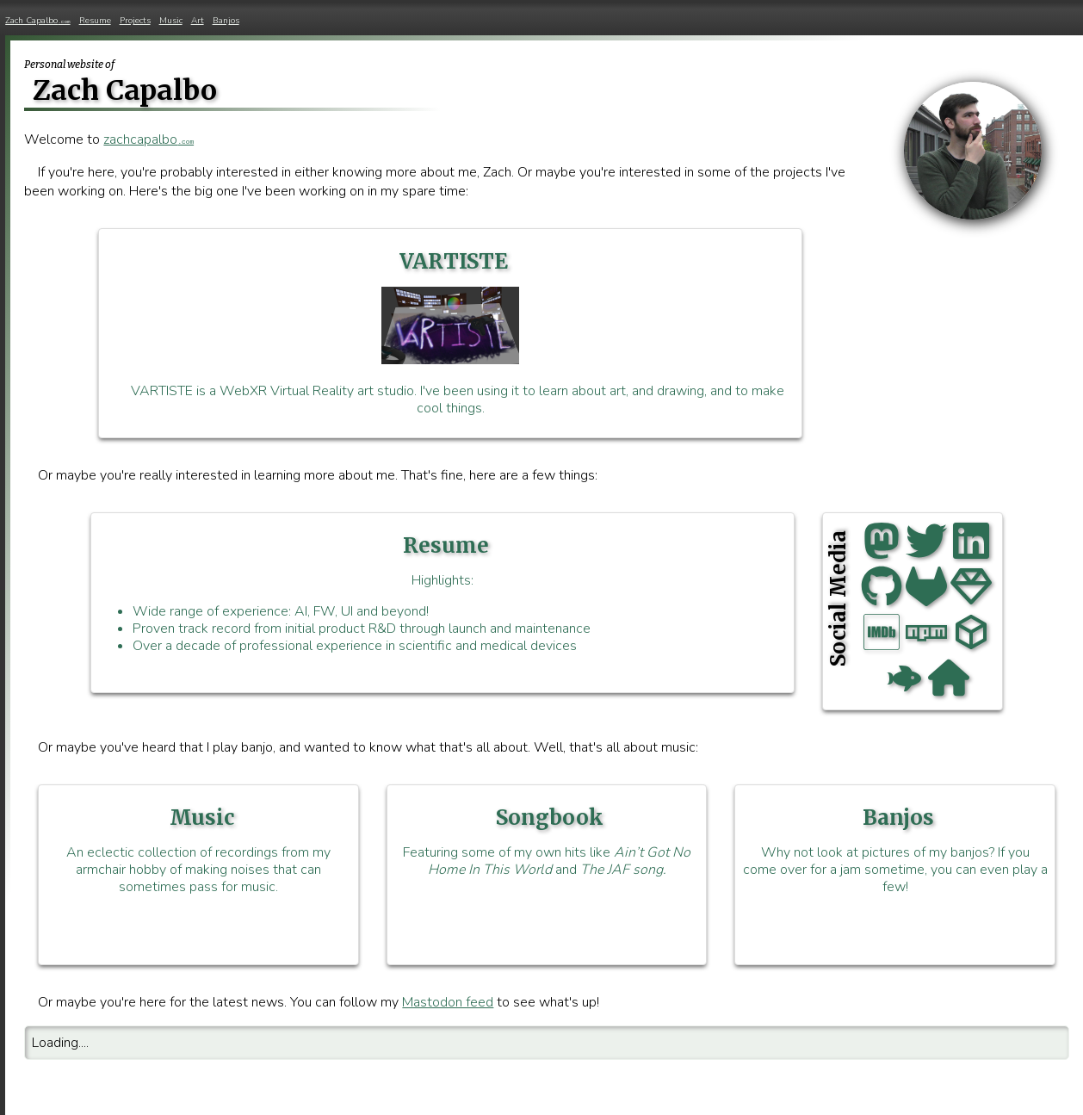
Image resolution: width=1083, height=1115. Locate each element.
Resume (95, 21)
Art (197, 21)
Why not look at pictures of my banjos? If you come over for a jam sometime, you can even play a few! (895, 850)
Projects (135, 21)
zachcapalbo (148, 139)
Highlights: (442, 593)
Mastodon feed (447, 1002)
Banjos (226, 21)
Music (171, 21)
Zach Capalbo (37, 21)
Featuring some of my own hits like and (547, 841)
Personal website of (69, 65)
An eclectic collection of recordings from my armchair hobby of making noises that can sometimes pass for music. (198, 850)
